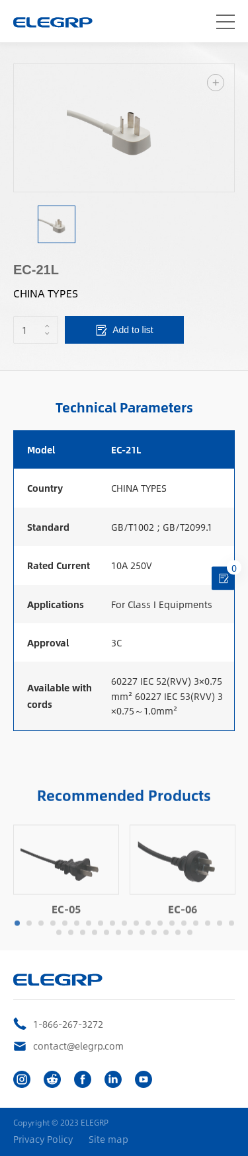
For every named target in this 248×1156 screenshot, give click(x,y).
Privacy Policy (43, 1139)
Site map (108, 1139)
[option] (124, 128)
